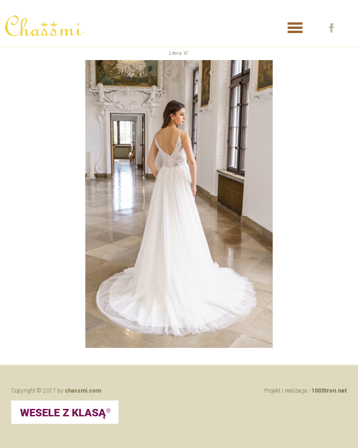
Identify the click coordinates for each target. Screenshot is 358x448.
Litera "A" (178, 53)
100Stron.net (329, 390)
